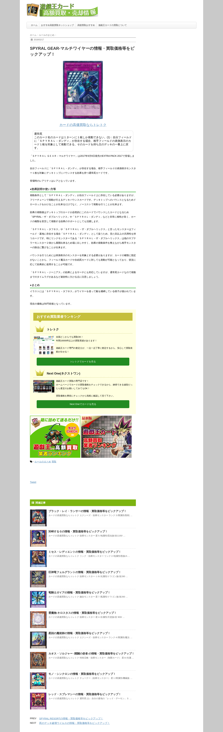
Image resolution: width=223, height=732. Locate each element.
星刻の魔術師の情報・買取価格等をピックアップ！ (79, 633)
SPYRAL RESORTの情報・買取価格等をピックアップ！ (71, 718)
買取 (54, 461)
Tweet (33, 482)
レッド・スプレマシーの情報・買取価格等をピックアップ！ (84, 694)
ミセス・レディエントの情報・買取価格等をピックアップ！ (84, 551)
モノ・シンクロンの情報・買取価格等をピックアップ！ (82, 673)
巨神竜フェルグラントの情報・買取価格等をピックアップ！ (84, 572)
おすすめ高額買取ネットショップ (57, 25)
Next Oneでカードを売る (83, 404)
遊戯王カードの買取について (112, 25)
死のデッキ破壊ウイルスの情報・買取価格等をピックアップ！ (74, 723)
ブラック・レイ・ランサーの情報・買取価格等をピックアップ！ (87, 511)
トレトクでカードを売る (83, 361)
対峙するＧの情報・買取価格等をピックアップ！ (78, 531)
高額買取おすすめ (86, 25)
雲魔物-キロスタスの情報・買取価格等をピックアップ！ (82, 612)
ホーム (34, 25)
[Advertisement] (171, 51)
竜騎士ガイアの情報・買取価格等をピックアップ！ (79, 592)
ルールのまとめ (42, 461)
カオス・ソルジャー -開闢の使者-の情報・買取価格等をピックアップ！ (91, 653)
